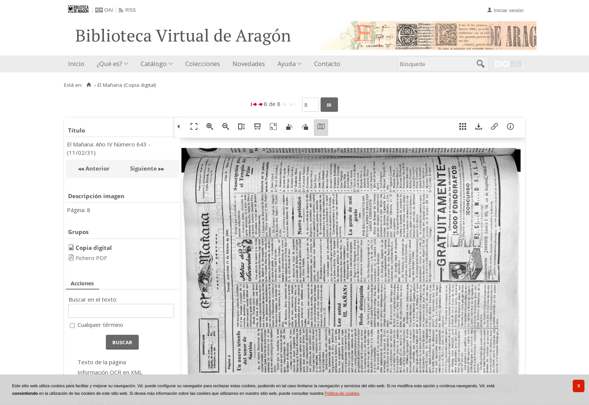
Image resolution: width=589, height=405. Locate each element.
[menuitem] (78, 63)
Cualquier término (100, 324)
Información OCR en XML (110, 372)
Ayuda (286, 63)
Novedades (248, 63)
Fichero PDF (91, 258)
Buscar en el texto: (92, 299)
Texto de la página (102, 362)
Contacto (327, 63)
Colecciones (202, 63)
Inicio (76, 63)
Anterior (97, 168)
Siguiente (143, 168)
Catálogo (154, 63)
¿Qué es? (109, 63)
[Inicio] (88, 85)
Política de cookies (342, 393)
